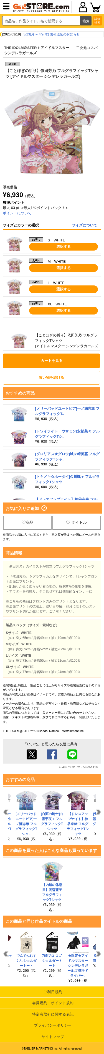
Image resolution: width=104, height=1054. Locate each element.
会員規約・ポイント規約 (53, 1003)
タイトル (76, 522)
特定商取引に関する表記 (53, 1014)
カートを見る (51, 361)
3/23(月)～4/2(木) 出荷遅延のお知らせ (52, 34)
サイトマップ (53, 1037)
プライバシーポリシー (53, 1025)
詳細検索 (97, 20)
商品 (27, 522)
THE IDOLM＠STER (20, 48)
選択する (63, 246)
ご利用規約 (53, 992)
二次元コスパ (87, 48)
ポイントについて (17, 213)
